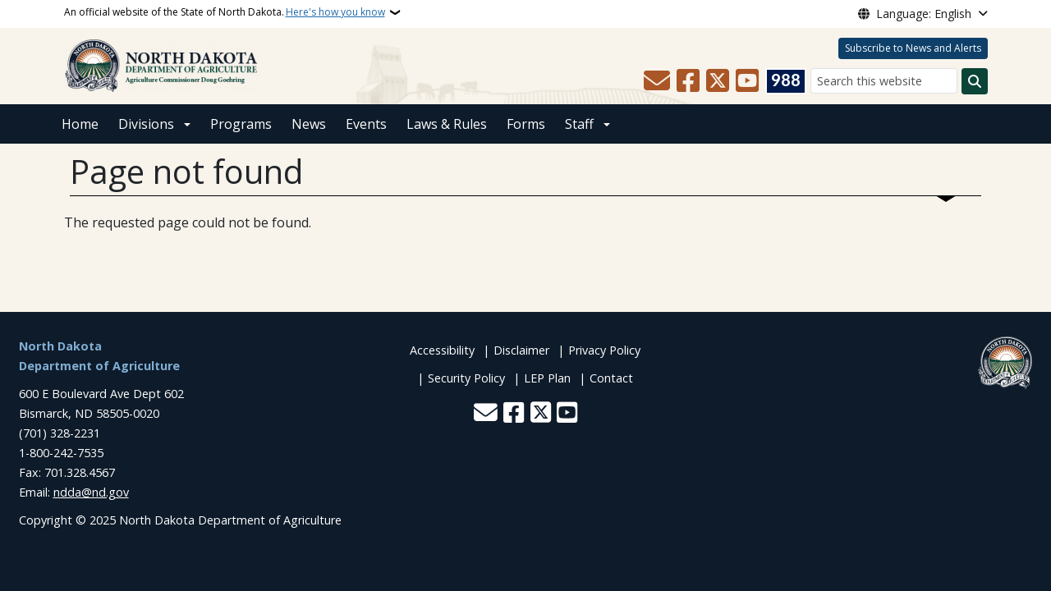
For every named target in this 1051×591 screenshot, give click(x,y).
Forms (526, 124)
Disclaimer (521, 350)
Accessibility (442, 350)
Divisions (146, 124)
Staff (579, 124)
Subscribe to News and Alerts (913, 48)
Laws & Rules (446, 124)
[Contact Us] (657, 81)
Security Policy (466, 378)
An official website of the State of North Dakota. (224, 12)
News (308, 124)
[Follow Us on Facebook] (688, 81)
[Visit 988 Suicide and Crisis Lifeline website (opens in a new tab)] (785, 81)
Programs (241, 124)
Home (80, 124)
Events (366, 124)
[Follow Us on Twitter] (717, 81)
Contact (611, 378)
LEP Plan (547, 378)
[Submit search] (975, 81)
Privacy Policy (604, 350)
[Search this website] (883, 81)
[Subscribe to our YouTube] (747, 81)
